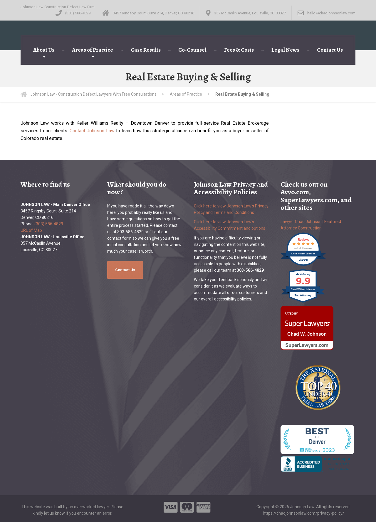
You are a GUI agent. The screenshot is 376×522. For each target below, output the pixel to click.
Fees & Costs (239, 50)
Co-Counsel (192, 50)
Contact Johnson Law (92, 131)
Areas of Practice (92, 50)
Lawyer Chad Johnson (301, 221)
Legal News (285, 50)
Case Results (146, 50)
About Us (43, 50)
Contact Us (330, 50)
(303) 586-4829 (48, 224)
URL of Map (31, 230)
